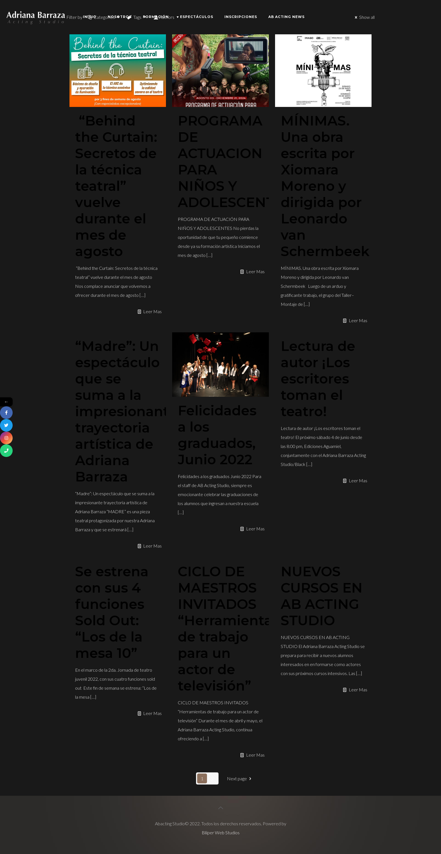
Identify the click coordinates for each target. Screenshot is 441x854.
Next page (240, 778)
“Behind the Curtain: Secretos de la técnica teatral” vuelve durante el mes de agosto (116, 186)
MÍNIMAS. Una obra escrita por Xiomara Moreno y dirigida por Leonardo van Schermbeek (325, 186)
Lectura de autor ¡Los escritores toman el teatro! (318, 379)
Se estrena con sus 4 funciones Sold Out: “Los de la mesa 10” (111, 612)
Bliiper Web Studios (221, 832)
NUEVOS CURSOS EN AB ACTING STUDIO (322, 596)
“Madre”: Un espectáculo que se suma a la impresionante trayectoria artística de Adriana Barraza (126, 411)
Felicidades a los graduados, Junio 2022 (217, 435)
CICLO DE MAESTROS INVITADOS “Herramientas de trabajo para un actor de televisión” (228, 628)
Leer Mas (152, 311)
